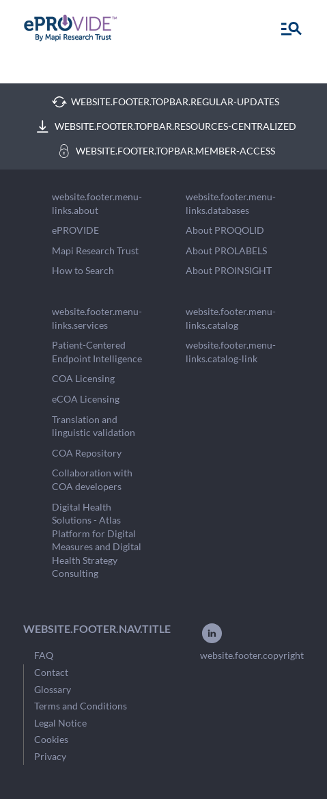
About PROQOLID (225, 230)
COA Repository (87, 453)
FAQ (43, 655)
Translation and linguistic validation (93, 426)
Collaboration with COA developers (92, 479)
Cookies (51, 739)
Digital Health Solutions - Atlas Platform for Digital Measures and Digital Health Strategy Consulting (96, 540)
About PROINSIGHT (229, 270)
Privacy (50, 756)
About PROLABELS (226, 250)
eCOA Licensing (85, 399)
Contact (51, 672)
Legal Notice (60, 723)
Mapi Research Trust (95, 250)
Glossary (52, 689)
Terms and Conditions (80, 706)
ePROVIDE (75, 230)
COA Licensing (83, 378)
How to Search (83, 270)
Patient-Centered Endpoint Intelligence (97, 351)
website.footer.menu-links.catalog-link (231, 351)
